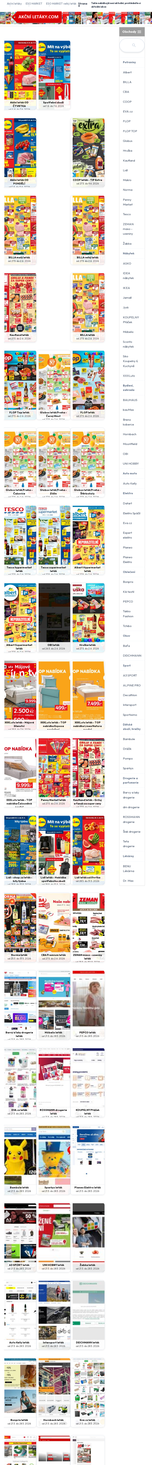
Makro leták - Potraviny (100, 1344)
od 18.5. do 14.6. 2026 (16, 1349)
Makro (127, 180)
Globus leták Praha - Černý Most (44, 338)
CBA (126, 92)
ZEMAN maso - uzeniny (128, 229)
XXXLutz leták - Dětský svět (16, 1344)
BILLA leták (100, 257)
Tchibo (127, 626)
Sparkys (128, 768)
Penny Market (128, 202)
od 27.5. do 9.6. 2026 (44, 186)
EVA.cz (128, 111)
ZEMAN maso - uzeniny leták (100, 724)
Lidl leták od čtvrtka (16, 724)
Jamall (127, 297)
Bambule (129, 739)
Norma (127, 190)
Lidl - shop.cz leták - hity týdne (72, 646)
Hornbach (129, 434)
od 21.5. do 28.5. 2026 (16, 806)
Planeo (127, 547)
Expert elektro (127, 535)
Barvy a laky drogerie (131, 795)
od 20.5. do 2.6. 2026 (100, 1349)
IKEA (126, 288)
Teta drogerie (129, 843)
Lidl (125, 170)
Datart (127, 503)
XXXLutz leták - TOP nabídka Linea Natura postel (72, 572)
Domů (56, 1387)
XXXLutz (129, 376)
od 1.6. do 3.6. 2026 (100, 109)
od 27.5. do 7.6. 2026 (44, 1349)
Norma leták (44, 722)
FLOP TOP (130, 131)
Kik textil (128, 592)
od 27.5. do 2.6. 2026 (72, 183)
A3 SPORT (130, 675)
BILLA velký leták (16, 257)
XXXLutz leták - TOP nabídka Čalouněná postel (99, 571)
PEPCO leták (72, 799)
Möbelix (128, 332)
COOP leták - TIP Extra (44, 181)
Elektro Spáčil (131, 513)
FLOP (127, 121)
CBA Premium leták (72, 724)
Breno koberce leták (99, 1189)
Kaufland (129, 160)
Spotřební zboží (44, 102)
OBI (125, 454)
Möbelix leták (44, 799)
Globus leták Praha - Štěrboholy (44, 416)
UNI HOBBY (131, 463)
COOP (127, 102)
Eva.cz (127, 523)
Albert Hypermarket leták (16, 493)
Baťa (126, 646)
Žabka (127, 243)
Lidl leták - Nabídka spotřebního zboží (100, 648)
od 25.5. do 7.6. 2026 (16, 574)
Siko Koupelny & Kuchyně (130, 361)
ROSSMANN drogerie (131, 819)
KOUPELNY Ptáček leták (44, 879)
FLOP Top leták (16, 334)
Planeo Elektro (127, 559)
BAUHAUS (130, 400)
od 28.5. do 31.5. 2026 (16, 729)
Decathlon (130, 695)
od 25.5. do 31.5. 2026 (72, 651)
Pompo (128, 758)
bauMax (128, 410)
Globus (127, 141)
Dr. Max (128, 881)
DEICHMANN (132, 655)
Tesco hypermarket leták (72, 414)
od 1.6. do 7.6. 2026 (44, 106)
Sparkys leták (100, 877)
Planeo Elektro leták (16, 956)
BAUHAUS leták (100, 1109)
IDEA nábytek (128, 275)
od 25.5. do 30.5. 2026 (100, 729)
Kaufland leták (44, 257)
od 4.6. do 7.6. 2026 (16, 109)
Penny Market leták (16, 646)
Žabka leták (100, 954)
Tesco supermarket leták (100, 414)
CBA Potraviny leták (44, 1344)
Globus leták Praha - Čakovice (100, 336)
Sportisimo (130, 715)
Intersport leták (44, 1032)
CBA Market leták (72, 1342)
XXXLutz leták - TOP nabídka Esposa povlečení (44, 571)
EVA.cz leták (100, 799)
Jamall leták (16, 1187)
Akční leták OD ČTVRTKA (16, 104)
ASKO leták (16, 1264)
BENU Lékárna (128, 868)
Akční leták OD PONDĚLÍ (100, 104)
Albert (127, 72)
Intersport (129, 705)
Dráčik (127, 749)
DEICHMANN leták (72, 1032)
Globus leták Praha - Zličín (16, 414)
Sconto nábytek (128, 344)
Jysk (126, 307)
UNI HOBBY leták (72, 954)
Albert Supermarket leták (44, 491)
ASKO (127, 263)
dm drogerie (131, 807)
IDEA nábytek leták (72, 1187)
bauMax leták (72, 1109)
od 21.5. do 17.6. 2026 (100, 1271)
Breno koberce (128, 422)
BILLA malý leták (72, 179)
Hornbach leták (16, 1109)
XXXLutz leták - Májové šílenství (16, 569)
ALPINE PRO (132, 685)
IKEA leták (44, 1187)
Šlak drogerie (132, 831)
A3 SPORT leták (44, 954)
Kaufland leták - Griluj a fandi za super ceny (44, 648)
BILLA (127, 82)
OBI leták (72, 489)
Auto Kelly (130, 483)
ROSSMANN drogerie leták (16, 879)
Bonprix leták (100, 1032)
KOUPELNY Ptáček (131, 319)
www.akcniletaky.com (82, 1399)
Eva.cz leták (44, 1109)
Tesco (127, 214)
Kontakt (95, 1387)
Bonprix (128, 582)
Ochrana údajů (75, 1387)
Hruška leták (100, 489)
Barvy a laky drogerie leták (16, 801)
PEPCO (128, 601)
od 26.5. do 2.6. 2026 (72, 493)
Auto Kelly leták (16, 1032)
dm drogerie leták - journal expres (100, 1266)
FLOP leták (72, 334)
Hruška (127, 150)
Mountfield (130, 444)
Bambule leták (72, 877)
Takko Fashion (128, 613)
